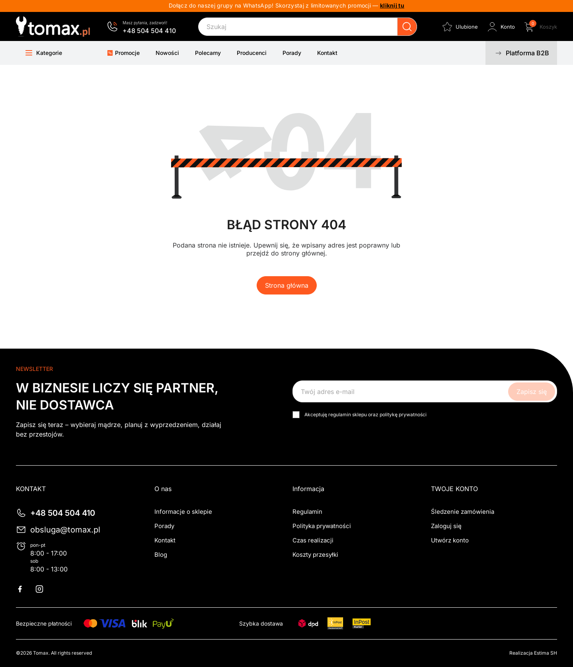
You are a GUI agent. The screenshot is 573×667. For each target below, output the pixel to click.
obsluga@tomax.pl (65, 530)
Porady (164, 526)
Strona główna (286, 285)
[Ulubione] (459, 26)
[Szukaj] (307, 27)
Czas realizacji (312, 540)
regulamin (339, 414)
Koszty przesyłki (315, 554)
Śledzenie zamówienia (462, 511)
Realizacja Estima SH (533, 653)
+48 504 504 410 (149, 31)
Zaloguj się (446, 526)
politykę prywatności (403, 414)
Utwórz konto (450, 540)
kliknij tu (392, 5)
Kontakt (164, 540)
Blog (160, 554)
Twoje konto (454, 489)
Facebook (24, 589)
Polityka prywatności (321, 526)
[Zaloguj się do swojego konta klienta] (500, 26)
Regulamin (307, 511)
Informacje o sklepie (183, 511)
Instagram (44, 589)
